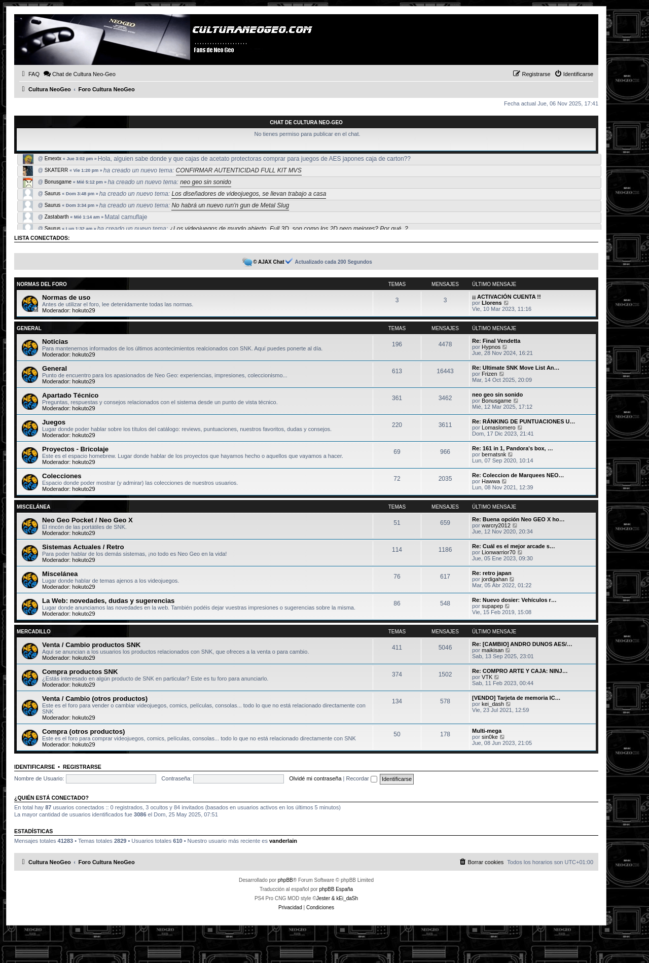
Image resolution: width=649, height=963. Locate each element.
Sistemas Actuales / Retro (83, 547)
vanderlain (283, 841)
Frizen (489, 374)
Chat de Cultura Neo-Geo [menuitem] (79, 73)
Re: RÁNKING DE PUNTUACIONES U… (523, 421)
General (29, 328)
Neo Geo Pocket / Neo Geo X (87, 520)
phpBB (285, 880)
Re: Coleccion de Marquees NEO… (518, 475)
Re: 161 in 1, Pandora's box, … (512, 448)
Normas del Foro (42, 284)
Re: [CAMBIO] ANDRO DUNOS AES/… (522, 644)
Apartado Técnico (70, 395)
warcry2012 (496, 525)
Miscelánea (33, 507)
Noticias (55, 341)
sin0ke (490, 737)
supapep (492, 606)
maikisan (492, 650)
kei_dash (493, 704)
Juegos (53, 422)
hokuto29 (83, 310)
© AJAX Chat (268, 262)
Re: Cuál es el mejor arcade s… (513, 546)
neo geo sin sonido (205, 182)
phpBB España (336, 889)
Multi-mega (486, 731)
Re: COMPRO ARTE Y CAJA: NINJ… (520, 671)
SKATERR (56, 170)
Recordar (361, 778)
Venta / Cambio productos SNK (91, 645)
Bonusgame (58, 182)
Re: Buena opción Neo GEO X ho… (518, 519)
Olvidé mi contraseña (315, 778)
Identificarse (34, 767)
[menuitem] (29, 74)
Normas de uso (66, 297)
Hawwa (491, 481)
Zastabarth (57, 217)
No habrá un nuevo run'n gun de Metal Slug (230, 205)
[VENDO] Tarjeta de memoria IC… (516, 698)
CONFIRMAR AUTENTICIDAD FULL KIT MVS (239, 170)
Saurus (53, 193)
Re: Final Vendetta (496, 341)
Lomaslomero (499, 427)
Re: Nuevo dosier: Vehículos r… (514, 600)
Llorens (492, 303)
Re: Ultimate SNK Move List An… (516, 368)
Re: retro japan (492, 573)
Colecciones (62, 476)
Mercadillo (34, 631)
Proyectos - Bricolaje (75, 449)
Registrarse (82, 767)
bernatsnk (494, 454)
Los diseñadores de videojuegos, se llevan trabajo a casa (248, 193)
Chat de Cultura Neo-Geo (306, 122)
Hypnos (491, 347)
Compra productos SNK (80, 671)
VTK (487, 677)
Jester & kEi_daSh (337, 898)
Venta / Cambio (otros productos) (95, 698)
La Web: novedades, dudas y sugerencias (108, 600)
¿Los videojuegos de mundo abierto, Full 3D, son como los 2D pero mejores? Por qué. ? (288, 228)
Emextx (53, 158)
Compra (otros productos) (83, 731)
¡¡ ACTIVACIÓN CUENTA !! (506, 297)
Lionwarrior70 (499, 552)
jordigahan (495, 579)
